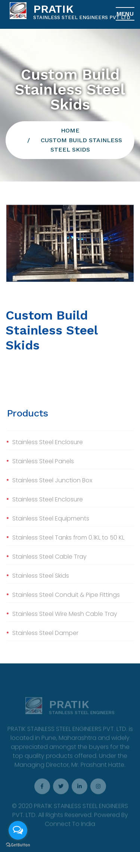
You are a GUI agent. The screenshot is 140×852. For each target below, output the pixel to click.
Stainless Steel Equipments (50, 518)
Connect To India (70, 825)
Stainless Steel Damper (45, 633)
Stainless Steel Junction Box (52, 480)
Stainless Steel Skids (40, 575)
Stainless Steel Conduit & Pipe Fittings (66, 594)
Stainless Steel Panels (43, 461)
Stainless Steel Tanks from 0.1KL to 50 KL (68, 537)
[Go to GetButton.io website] (18, 844)
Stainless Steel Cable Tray (49, 556)
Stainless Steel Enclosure (47, 442)
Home (70, 130)
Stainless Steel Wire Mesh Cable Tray (64, 614)
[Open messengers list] (18, 830)
